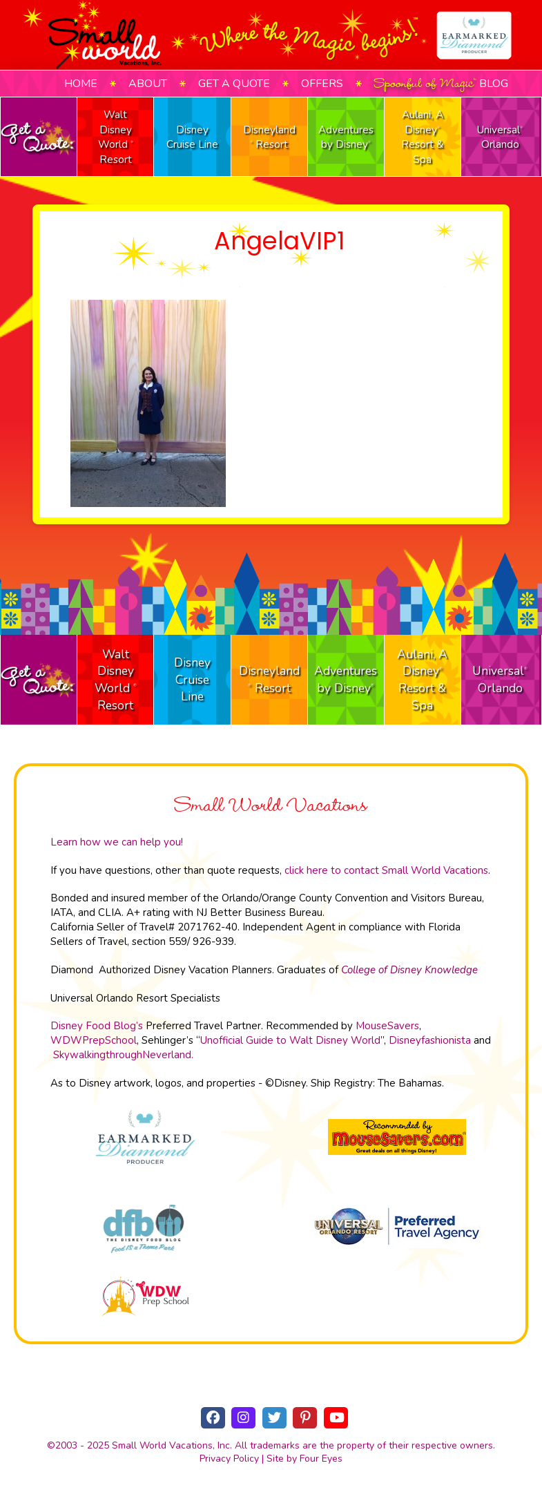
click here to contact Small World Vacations (386, 870)
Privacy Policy (229, 1458)
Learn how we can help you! (116, 842)
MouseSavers (387, 1026)
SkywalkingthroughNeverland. (123, 1055)
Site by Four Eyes (304, 1458)
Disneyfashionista (430, 1040)
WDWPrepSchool (93, 1040)
